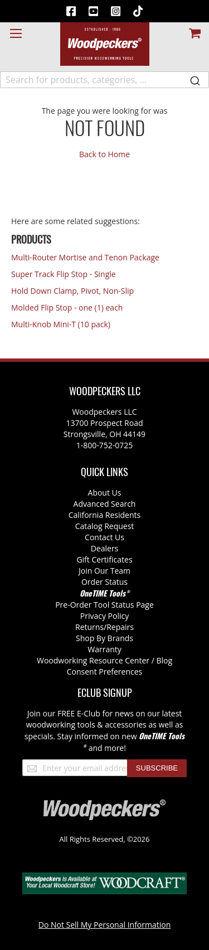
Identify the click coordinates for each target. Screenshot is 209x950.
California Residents (104, 515)
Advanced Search (105, 503)
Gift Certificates (104, 559)
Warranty (104, 649)
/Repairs (119, 627)
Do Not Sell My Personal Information (104, 924)
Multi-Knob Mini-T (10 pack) (60, 324)
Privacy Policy (104, 615)
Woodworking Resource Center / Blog (104, 660)
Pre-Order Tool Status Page (104, 604)
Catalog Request (104, 526)
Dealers (105, 548)
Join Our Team (104, 570)
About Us (104, 492)
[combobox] (104, 79)
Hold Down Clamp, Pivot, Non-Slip (72, 290)
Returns (89, 627)
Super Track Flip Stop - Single (63, 274)
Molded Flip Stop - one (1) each (67, 307)
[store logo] (104, 44)
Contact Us (104, 537)
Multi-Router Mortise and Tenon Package (85, 257)
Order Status (104, 581)
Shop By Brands (104, 638)
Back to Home (104, 154)
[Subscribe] (157, 768)
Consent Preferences (105, 671)
